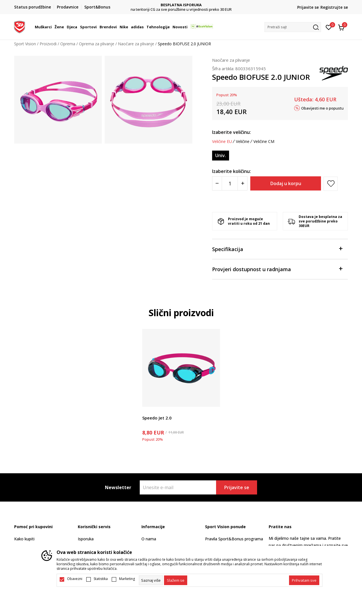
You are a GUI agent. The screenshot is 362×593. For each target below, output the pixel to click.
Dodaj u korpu (285, 183)
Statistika (101, 579)
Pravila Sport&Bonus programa (234, 538)
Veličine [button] (242, 141)
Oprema (67, 43)
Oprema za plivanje (96, 43)
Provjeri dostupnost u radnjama (277, 269)
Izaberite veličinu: (231, 132)
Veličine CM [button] (263, 141)
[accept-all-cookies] (304, 580)
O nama (148, 538)
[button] (292, 27)
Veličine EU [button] (222, 141)
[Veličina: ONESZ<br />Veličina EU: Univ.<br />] (220, 155)
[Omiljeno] (328, 27)
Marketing (127, 579)
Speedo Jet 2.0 (157, 418)
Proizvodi (48, 43)
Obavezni (74, 579)
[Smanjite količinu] (217, 183)
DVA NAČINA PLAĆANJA (181, 5)
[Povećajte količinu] (242, 183)
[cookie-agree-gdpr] (175, 580)
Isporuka (86, 538)
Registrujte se (334, 7)
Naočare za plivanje (136, 43)
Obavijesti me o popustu (322, 107)
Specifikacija (277, 248)
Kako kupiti (24, 538)
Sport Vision (25, 43)
